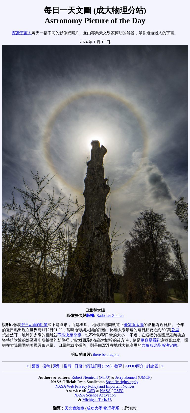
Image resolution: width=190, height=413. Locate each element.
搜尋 (67, 366)
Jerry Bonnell (126, 377)
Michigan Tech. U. (97, 399)
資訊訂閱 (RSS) (98, 366)
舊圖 (36, 366)
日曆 (78, 366)
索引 (57, 366)
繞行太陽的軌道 (34, 325)
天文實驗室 (74, 408)
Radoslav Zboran (110, 315)
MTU (104, 377)
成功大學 (94, 408)
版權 (90, 315)
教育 (118, 366)
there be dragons (106, 354)
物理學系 (111, 408)
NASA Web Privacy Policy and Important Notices (95, 386)
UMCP (144, 377)
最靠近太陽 (134, 325)
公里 (175, 330)
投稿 (46, 366)
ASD (91, 391)
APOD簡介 (134, 366)
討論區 (152, 366)
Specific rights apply (122, 382)
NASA (105, 391)
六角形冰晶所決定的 (159, 345)
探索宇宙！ (22, 33)
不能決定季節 (69, 335)
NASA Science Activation (95, 395)
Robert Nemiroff (84, 377)
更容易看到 (150, 340)
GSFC (118, 391)
